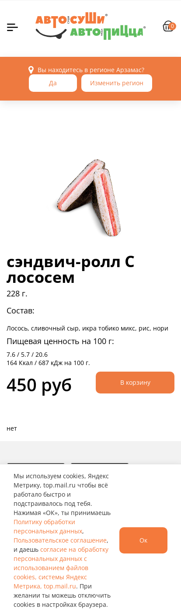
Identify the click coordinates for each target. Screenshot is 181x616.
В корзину (135, 382)
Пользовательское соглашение (60, 540)
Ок (143, 540)
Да (53, 83)
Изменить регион (116, 83)
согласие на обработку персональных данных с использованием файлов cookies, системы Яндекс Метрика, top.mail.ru (61, 567)
